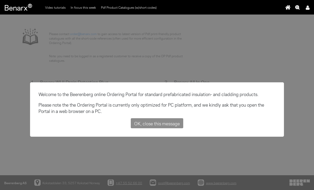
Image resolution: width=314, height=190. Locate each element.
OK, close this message (157, 123)
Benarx (18, 7)
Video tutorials (55, 7)
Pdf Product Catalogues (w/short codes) (129, 7)
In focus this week (83, 7)
